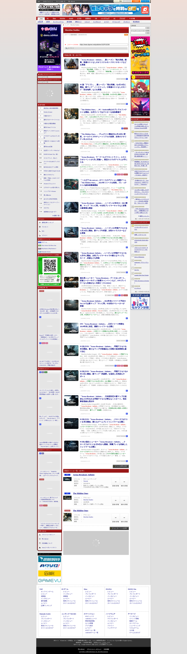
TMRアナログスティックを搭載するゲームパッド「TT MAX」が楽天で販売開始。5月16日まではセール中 (141, 173)
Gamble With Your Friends (141, 275)
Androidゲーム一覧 (91, 632)
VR (96, 18)
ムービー (106, 21)
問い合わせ (71, 1)
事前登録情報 (90, 621)
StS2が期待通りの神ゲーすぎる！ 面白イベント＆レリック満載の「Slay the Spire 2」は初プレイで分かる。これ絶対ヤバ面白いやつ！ (49, 444)
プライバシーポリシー (48, 534)
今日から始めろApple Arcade (52, 171)
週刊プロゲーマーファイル (52, 119)
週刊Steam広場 (48, 146)
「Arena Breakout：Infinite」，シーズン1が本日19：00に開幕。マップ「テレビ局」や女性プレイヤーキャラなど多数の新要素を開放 (103, 205)
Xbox (54, 18)
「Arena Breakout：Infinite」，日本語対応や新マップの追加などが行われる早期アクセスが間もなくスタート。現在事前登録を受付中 (103, 398)
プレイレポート (90, 594)
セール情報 (89, 623)
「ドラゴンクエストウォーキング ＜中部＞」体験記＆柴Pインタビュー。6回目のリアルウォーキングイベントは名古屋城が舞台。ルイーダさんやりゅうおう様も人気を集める (49, 526)
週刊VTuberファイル (50, 127)
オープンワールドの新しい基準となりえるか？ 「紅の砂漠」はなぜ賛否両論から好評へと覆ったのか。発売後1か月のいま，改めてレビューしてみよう (49, 392)
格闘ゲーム (133, 621)
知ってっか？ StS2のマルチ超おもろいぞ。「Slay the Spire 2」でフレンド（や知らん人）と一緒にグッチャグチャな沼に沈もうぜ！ (49, 418)
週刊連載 (69, 21)
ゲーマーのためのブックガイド (52, 162)
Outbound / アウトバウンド (141, 263)
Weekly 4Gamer (48, 112)
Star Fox (136, 270)
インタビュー (97, 21)
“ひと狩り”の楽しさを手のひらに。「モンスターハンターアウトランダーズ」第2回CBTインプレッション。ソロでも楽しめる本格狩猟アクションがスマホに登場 (141, 192)
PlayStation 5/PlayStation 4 (49, 248)
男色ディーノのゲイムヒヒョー (52, 132)
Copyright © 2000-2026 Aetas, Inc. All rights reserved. (93, 651)
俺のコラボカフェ (49, 174)
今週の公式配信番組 (50, 123)
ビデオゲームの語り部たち (52, 187)
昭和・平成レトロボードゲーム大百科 (52, 179)
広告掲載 (106, 649)
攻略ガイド (78, 21)
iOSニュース (89, 616)
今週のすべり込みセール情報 (52, 142)
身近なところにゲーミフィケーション (52, 203)
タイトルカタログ (69, 603)
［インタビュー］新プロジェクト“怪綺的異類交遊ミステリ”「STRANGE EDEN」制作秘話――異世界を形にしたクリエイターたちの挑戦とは (49, 500)
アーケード (132, 614)
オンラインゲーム (58, 21)
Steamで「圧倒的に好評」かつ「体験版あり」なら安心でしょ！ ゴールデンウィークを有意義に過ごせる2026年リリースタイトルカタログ (49, 337)
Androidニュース (91, 618)
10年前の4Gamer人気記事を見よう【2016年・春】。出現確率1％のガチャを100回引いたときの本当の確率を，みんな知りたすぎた (49, 311)
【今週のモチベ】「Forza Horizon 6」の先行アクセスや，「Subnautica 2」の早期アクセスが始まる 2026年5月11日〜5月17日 (141, 182)
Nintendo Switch (46, 251)
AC (114, 18)
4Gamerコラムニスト (50, 183)
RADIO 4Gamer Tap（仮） (51, 154)
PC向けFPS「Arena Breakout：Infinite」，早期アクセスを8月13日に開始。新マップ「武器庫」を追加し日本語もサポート (104, 373)
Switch (71, 18)
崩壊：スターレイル (140, 234)
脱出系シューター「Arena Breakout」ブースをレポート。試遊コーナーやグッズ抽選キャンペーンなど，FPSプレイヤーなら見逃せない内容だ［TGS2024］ (103, 280)
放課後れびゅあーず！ (50, 211)
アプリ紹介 (89, 626)
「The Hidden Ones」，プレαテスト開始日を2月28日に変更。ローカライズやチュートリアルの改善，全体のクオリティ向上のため (103, 136)
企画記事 (40, 21)
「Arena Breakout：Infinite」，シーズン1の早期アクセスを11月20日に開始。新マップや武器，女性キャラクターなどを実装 (103, 230)
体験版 (43, 596)
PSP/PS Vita (132, 589)
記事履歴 (136, 1)
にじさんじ (137, 288)
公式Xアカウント (48, 1)
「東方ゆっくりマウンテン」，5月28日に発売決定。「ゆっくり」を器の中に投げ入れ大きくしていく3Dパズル (141, 201)
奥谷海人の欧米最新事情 (51, 108)
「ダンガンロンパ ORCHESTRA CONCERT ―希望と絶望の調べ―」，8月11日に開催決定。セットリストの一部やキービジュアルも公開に (141, 154)
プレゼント (126, 21)
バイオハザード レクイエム (141, 228)
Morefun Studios (88, 500)
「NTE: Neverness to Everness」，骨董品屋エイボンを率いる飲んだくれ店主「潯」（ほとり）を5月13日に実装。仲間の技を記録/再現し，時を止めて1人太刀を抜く (141, 211)
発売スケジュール (69, 601)
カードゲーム (134, 623)
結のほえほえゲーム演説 (51, 167)
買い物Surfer (47, 195)
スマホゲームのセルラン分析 (52, 137)
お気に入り (127, 1)
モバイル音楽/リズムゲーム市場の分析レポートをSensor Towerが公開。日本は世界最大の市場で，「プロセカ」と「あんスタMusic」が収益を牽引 (141, 126)
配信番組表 (136, 21)
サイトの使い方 (60, 1)
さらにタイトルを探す (119, 528)
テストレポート (112, 618)
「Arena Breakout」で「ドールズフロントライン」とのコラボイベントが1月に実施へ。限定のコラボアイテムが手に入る (103, 159)
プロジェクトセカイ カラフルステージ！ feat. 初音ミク (141, 249)
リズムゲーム (134, 628)
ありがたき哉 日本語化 (50, 199)
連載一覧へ (57, 215)
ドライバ (44, 235)
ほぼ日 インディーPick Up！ (52, 150)
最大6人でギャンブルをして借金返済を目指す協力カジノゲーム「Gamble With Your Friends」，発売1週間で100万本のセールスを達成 (141, 136)
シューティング (134, 626)
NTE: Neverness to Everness (141, 281)
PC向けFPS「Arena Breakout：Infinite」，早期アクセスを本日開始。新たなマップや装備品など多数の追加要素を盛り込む (103, 348)
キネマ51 (46, 208)
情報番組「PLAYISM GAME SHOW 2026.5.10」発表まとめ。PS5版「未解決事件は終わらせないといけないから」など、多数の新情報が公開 (141, 164)
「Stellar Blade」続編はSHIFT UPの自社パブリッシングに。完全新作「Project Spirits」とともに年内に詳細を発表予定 (141, 145)
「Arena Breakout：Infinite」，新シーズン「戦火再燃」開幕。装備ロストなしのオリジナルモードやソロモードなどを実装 (103, 62)
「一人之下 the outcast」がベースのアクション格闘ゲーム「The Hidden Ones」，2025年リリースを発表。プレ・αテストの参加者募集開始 (103, 182)
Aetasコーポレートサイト (49, 547)
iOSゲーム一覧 (90, 630)
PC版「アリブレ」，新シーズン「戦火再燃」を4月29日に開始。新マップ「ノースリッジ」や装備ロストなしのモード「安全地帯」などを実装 (103, 87)
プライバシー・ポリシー (94, 649)
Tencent (85, 481)
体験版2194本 (55, 14)
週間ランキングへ (144, 216)
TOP (41, 18)
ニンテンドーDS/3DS (69, 614)
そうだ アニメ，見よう (50, 158)
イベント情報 (134, 618)
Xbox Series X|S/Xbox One (49, 245)
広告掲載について (47, 543)
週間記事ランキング (48, 222)
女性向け (88, 18)
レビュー (87, 21)
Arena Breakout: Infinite (84, 475)
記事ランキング (46, 605)
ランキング (145, 1)
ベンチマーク (112, 628)
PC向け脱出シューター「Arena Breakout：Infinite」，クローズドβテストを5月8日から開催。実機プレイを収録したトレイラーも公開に (103, 444)
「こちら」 (104, 642)
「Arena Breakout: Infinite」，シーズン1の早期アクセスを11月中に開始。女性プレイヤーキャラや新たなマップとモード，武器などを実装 (103, 255)
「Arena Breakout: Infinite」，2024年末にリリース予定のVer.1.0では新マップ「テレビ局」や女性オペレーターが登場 (103, 303)
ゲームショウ (116, 21)
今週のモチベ (48, 116)
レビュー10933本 (44, 14)
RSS (39, 1)
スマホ (79, 18)
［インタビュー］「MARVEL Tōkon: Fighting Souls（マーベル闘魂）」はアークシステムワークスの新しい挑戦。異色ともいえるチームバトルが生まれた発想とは (49, 473)
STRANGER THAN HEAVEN (141, 241)
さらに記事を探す (121, 466)
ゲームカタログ (134, 632)
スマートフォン (89, 614)
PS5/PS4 (62, 18)
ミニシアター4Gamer (50, 191)
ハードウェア (105, 18)
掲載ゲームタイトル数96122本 (49, 12)
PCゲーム (44, 242)
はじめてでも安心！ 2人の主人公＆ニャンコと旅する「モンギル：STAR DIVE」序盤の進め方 (49, 363)
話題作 (48, 21)
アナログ (122, 18)
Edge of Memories (139, 257)
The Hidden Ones (80, 493)
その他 (131, 630)
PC (48, 18)
